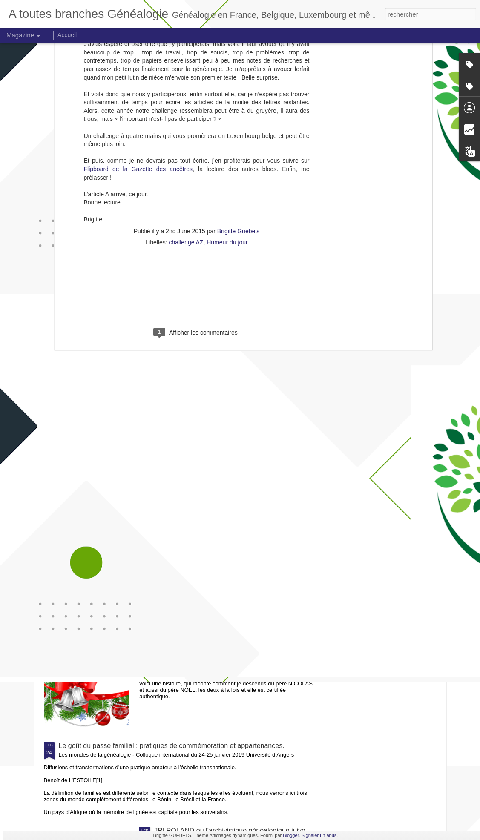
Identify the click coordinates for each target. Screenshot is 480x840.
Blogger (291, 835)
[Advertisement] (197, 188)
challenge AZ (186, 133)
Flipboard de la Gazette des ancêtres (138, 60)
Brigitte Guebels (238, 122)
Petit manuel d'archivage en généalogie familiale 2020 (235, 552)
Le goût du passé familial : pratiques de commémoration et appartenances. (172, 745)
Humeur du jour (227, 133)
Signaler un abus (319, 835)
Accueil (67, 35)
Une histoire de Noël (185, 649)
